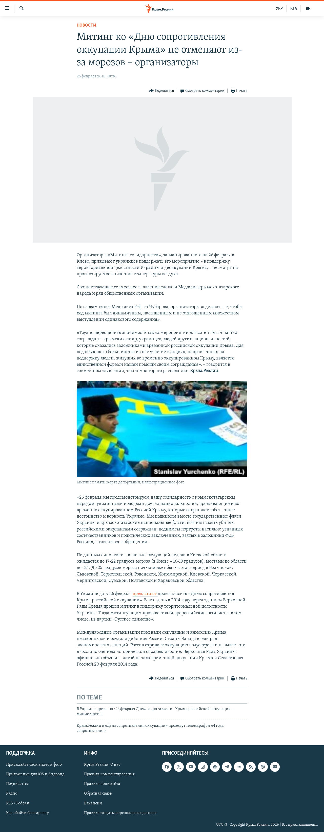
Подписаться (17, 784)
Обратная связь (98, 794)
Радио (11, 794)
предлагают (145, 593)
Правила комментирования (109, 774)
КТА (293, 9)
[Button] (161, 91)
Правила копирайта (102, 784)
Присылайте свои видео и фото (34, 765)
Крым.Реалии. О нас (102, 765)
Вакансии (93, 803)
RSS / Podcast (17, 803)
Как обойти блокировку (27, 813)
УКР (279, 9)
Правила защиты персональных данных (120, 813)
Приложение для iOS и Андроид (35, 774)
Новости (86, 25)
